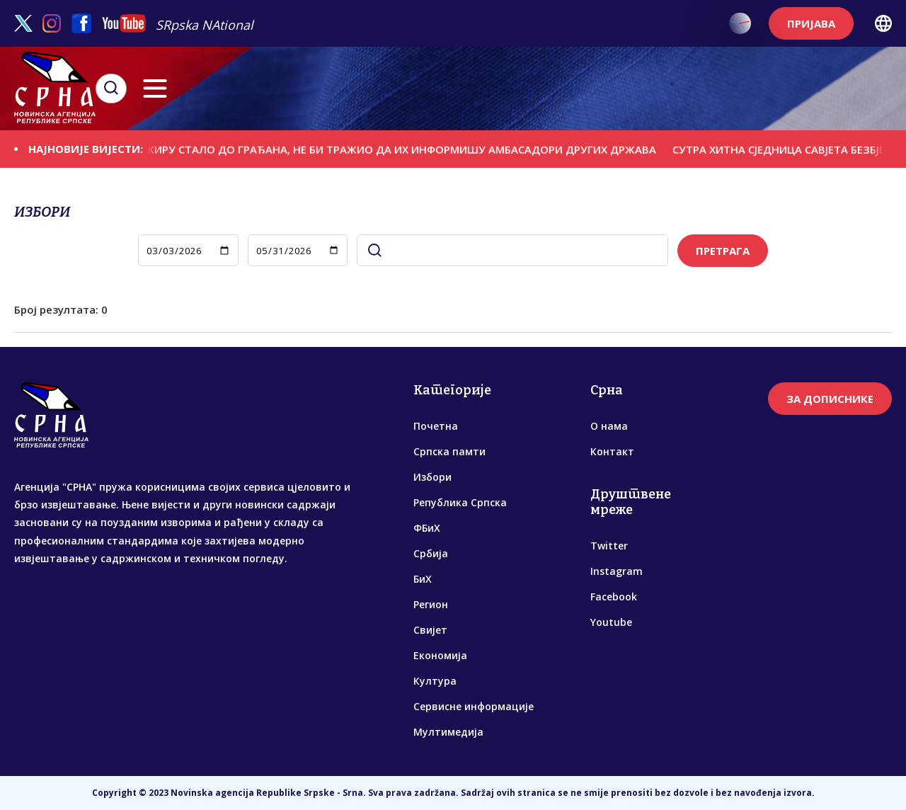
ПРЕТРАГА (723, 251)
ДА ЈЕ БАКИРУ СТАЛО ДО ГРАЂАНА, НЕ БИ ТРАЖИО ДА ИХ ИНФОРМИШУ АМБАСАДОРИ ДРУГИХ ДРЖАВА (394, 149)
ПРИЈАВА (811, 23)
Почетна (435, 426)
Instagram (616, 571)
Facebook (613, 596)
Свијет (430, 630)
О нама (609, 426)
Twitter (609, 545)
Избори (432, 477)
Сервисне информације (473, 706)
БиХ (422, 579)
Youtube (611, 622)
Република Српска (460, 502)
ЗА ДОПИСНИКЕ (829, 399)
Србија (430, 553)
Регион (430, 604)
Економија (440, 655)
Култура (435, 681)
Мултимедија (448, 731)
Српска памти (449, 451)
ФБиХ (426, 528)
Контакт (612, 451)
